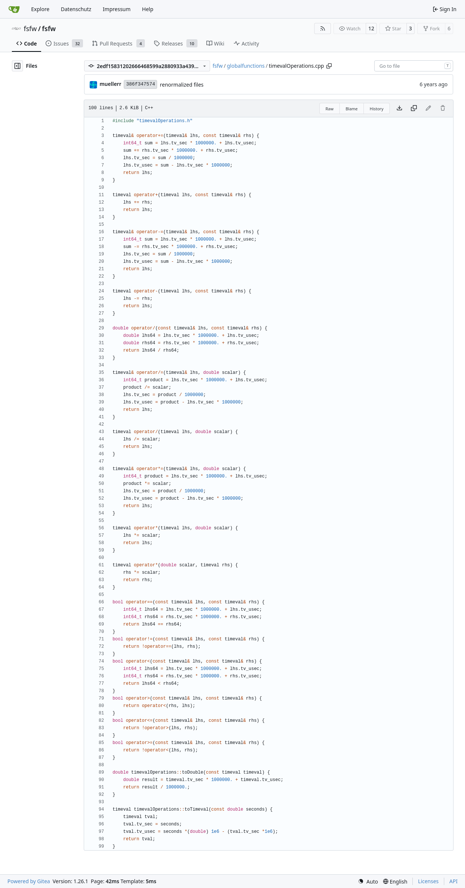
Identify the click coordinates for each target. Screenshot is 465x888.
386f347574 (140, 84)
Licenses (428, 881)
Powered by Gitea (28, 881)
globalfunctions (246, 65)
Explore (40, 9)
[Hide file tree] (17, 65)
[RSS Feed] (322, 28)
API (453, 881)
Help (147, 9)
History (376, 108)
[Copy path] (329, 65)
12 (371, 28)
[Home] (14, 9)
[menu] (368, 881)
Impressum (116, 9)
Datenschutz (76, 9)
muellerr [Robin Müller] (111, 83)
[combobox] (413, 65)
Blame (352, 108)
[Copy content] (414, 108)
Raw (330, 108)
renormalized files (181, 84)
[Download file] (399, 108)
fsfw (30, 28)
